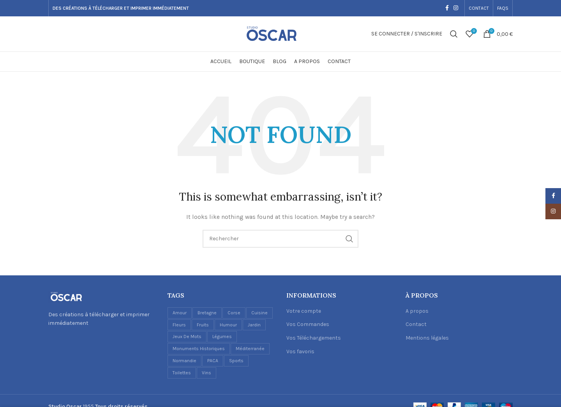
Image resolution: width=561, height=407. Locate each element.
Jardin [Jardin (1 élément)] (254, 325)
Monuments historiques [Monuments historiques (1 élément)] (199, 348)
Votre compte (303, 311)
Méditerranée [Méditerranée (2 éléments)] (250, 348)
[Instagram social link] (455, 8)
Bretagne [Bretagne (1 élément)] (207, 312)
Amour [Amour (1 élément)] (180, 312)
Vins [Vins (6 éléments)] (206, 372)
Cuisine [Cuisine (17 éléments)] (259, 312)
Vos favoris (300, 351)
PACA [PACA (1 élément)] (212, 360)
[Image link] (65, 296)
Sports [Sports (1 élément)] (236, 360)
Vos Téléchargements (313, 338)
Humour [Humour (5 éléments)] (228, 325)
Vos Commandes (307, 324)
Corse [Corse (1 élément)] (234, 312)
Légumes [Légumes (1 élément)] (222, 336)
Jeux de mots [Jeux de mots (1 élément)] (187, 336)
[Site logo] (280, 33)
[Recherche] (454, 34)
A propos (417, 311)
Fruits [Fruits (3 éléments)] (203, 325)
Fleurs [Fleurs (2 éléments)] (179, 325)
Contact (416, 324)
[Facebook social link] (447, 8)
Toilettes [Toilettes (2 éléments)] (182, 372)
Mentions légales (427, 338)
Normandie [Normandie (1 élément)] (184, 360)
